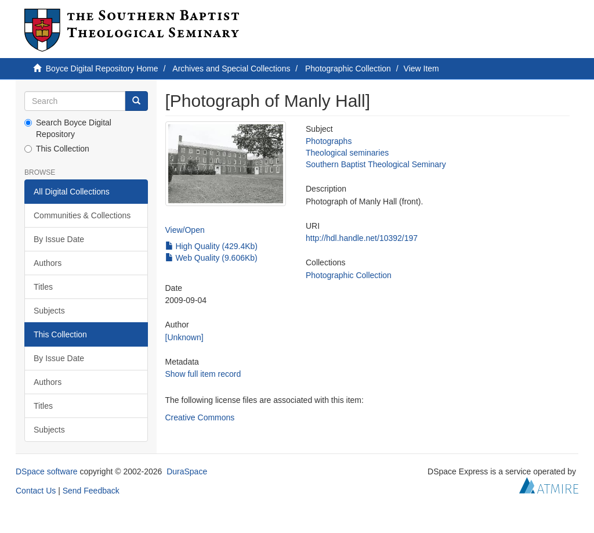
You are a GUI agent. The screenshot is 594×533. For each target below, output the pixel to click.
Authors (47, 263)
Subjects (49, 310)
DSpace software (47, 471)
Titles (43, 286)
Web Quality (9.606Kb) (211, 257)
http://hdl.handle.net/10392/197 (362, 238)
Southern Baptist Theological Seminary (376, 164)
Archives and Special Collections (231, 68)
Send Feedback (91, 490)
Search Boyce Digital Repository (67, 128)
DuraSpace (186, 471)
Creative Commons (200, 417)
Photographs (329, 141)
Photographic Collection (348, 68)
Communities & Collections (82, 215)
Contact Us (36, 490)
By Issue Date (59, 239)
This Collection (56, 148)
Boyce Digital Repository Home (102, 68)
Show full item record (203, 374)
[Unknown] (184, 337)
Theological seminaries (347, 152)
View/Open (185, 230)
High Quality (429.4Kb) (211, 246)
